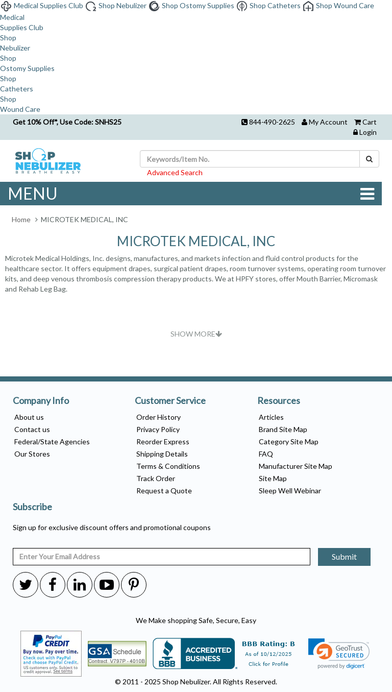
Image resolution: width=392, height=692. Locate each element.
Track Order (155, 478)
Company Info (41, 401)
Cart (369, 121)
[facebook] (52, 584)
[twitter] (25, 584)
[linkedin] (79, 584)
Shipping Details (162, 453)
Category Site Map (288, 441)
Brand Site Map (283, 429)
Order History (158, 417)
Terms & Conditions (168, 466)
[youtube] (106, 584)
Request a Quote (164, 490)
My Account (328, 121)
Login (368, 132)
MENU (191, 193)
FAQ (266, 453)
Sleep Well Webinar (290, 490)
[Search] (369, 159)
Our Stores (32, 453)
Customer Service (170, 401)
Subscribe (32, 507)
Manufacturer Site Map (295, 466)
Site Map (273, 478)
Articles (271, 417)
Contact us (32, 429)
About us (29, 417)
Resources (278, 401)
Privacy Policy (158, 429)
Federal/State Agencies (52, 441)
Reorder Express (162, 441)
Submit (344, 556)
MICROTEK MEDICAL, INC (196, 241)
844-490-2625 (272, 121)
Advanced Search (175, 172)
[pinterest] (133, 584)
